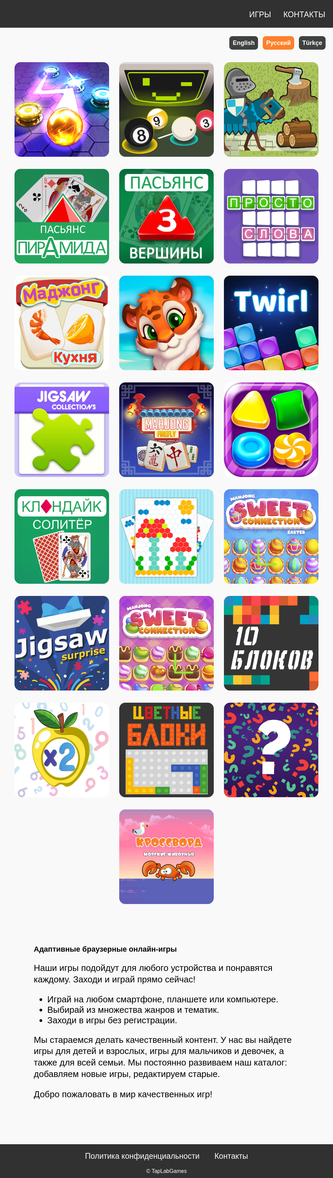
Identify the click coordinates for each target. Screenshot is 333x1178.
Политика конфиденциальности (142, 1156)
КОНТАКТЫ (304, 14)
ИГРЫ (261, 14)
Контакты (231, 1156)
